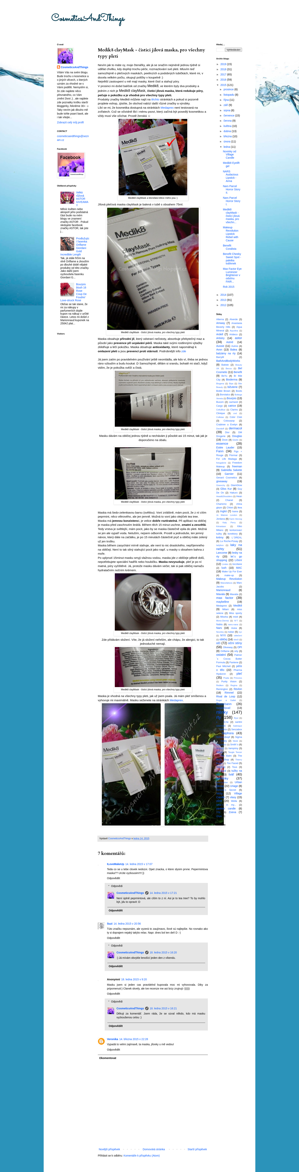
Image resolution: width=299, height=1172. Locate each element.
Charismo (221, 504)
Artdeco (233, 334)
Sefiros (223, 729)
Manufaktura (226, 583)
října (226, 99)
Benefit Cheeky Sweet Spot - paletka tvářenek (232, 258)
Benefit (238, 372)
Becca (229, 368)
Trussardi (221, 771)
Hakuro (234, 492)
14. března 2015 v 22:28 (133, 1039)
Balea (233, 349)
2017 (223, 74)
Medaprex (167, 107)
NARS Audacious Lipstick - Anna (230, 176)
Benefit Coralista (229, 247)
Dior (227, 432)
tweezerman (222, 782)
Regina (234, 685)
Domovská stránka (154, 1149)
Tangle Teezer (235, 752)
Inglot (223, 511)
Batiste (225, 364)
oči (218, 643)
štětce (219, 752)
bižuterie (232, 387)
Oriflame (225, 651)
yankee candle (226, 808)
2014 (223, 294)
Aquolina (234, 331)
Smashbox (221, 744)
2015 (223, 84)
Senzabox (236, 729)
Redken (220, 685)
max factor (224, 598)
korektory (233, 533)
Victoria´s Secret (226, 790)
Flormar (233, 455)
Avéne (234, 346)
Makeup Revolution (229, 578)
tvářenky (222, 778)
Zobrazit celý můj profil (70, 122)
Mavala (220, 594)
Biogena (220, 383)
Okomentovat (107, 1058)
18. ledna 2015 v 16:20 (163, 952)
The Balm (226, 755)
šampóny (233, 748)
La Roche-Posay (229, 541)
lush (224, 567)
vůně (219, 800)
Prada (226, 678)
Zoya (219, 816)
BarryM (220, 357)
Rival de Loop (225, 696)
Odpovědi (116, 886)
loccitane (237, 564)
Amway (220, 323)
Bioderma (231, 379)
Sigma (238, 737)
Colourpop (229, 420)
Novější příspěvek (109, 1149)
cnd (235, 413)
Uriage (234, 786)
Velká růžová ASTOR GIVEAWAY (82, 199)
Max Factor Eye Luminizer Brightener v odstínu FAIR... (232, 275)
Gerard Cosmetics (226, 477)
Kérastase (221, 526)
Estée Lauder (225, 447)
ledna (227, 146)
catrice (232, 405)
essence (222, 443)
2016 (223, 79)
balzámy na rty (226, 353)
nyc (240, 632)
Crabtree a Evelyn (226, 424)
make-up (229, 575)
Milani (225, 609)
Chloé (230, 507)
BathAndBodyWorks (228, 360)
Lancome (221, 552)
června (227, 120)
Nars (219, 627)
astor (238, 338)
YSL (218, 812)
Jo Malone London (226, 515)
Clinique (220, 413)
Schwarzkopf (223, 737)
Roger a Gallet (226, 700)
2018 (223, 69)
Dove (224, 440)
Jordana (220, 519)
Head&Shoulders (224, 496)
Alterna (220, 319)
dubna (227, 131)
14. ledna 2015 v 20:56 (127, 923)
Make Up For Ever (232, 571)
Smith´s (234, 744)
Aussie (220, 345)
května (227, 126)
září (226, 105)
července (229, 115)
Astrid (229, 342)
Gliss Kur (226, 488)
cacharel (233, 402)
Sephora (228, 733)
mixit (235, 616)
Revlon (238, 689)
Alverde (234, 319)
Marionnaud (223, 590)
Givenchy (220, 485)
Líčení (238, 560)
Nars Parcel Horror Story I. (231, 201)
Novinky (220, 632)
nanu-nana (233, 624)
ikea (240, 507)
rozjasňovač (223, 707)
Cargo (219, 406)
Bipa (231, 383)
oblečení (238, 635)
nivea (234, 628)
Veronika (112, 1039)
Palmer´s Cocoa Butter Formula (229, 659)
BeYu (224, 376)
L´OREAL (237, 537)
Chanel (229, 500)
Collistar (220, 417)
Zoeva (232, 812)
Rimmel (229, 692)
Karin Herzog (235, 519)
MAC (239, 567)
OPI (239, 647)
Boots (239, 391)
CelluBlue (220, 410)
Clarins (234, 409)
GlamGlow (236, 485)
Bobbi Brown (223, 391)
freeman (237, 466)
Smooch (220, 748)
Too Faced (232, 763)
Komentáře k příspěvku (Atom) (142, 1155)
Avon (219, 349)
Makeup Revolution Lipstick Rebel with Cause (230, 234)
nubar (231, 632)
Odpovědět (113, 878)
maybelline (222, 601)
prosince (228, 89)
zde (183, 351)
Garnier (229, 473)
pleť (239, 673)
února (227, 141)
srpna (227, 110)
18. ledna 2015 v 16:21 (163, 1008)
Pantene (233, 662)
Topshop (220, 767)
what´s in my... (226, 805)
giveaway (221, 481)
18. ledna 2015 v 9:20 (134, 979)
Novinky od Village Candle (229, 154)
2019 (223, 64)
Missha (224, 616)
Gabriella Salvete (231, 470)
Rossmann (223, 704)
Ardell (219, 334)
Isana (235, 511)
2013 (223, 299)
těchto (155, 99)
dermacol (235, 428)
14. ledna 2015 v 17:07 (138, 864)
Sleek (235, 741)
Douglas (237, 436)
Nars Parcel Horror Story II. (231, 189)
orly (236, 651)
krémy (219, 537)
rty (218, 717)
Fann (219, 451)
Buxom (220, 402)
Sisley (224, 741)
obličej (223, 639)
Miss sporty (235, 613)
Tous (234, 767)
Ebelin (235, 440)
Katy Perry (229, 522)
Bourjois (231, 398)
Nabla (219, 624)
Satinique (237, 726)
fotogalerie (221, 463)
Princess (238, 678)
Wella (234, 801)
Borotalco (225, 394)
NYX (223, 635)
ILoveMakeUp (115, 864)
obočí (236, 639)
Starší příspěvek (197, 1149)
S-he (226, 722)
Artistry (220, 338)
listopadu (229, 94)
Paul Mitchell (223, 666)
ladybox (220, 545)
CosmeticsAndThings (87, 19)
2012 (223, 305)
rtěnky (222, 712)
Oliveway (228, 647)
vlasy (233, 797)
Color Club (236, 417)
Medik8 (237, 605)
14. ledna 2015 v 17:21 (163, 892)
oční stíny (235, 643)
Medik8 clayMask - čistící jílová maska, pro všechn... (231, 216)
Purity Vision (229, 681)
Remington (222, 689)
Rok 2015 (228, 286)
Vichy (219, 793)
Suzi (110, 923)
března (227, 136)
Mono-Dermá (222, 621)
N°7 (236, 621)
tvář (231, 774)
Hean (239, 496)
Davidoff (220, 428)
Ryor (236, 718)
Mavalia (234, 594)
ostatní (221, 655)
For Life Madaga (226, 459)
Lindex (225, 564)
